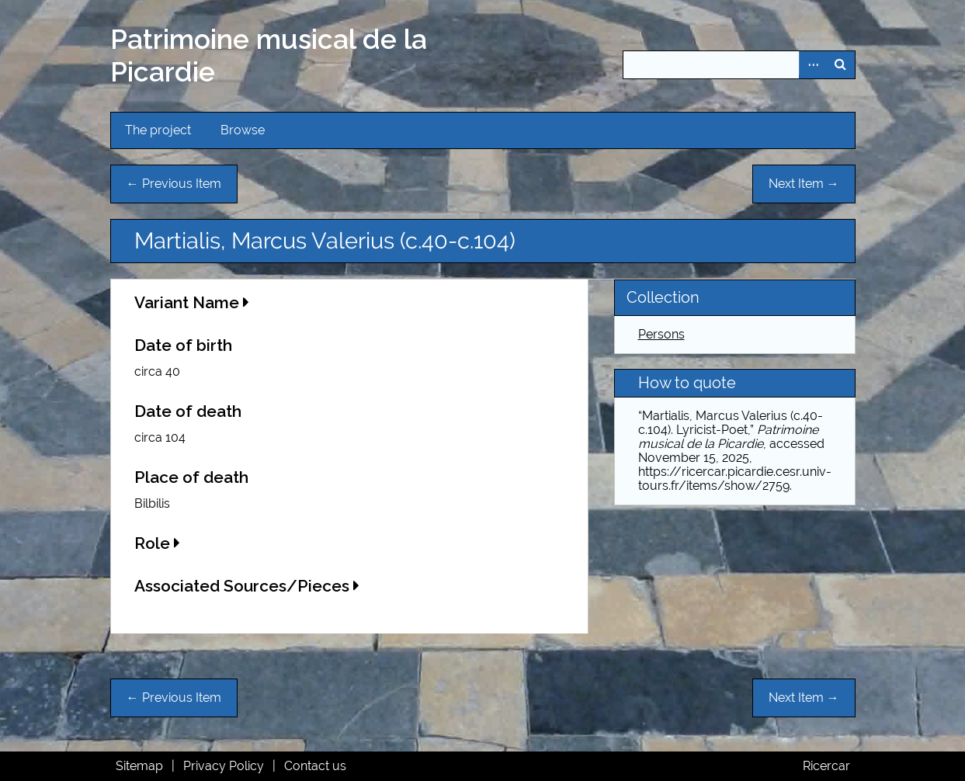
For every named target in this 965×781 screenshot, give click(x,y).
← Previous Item (174, 183)
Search (841, 64)
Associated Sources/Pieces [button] (246, 585)
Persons (661, 334)
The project (158, 130)
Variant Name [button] (191, 302)
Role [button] (157, 543)
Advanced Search (813, 64)
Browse (242, 130)
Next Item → (804, 183)
